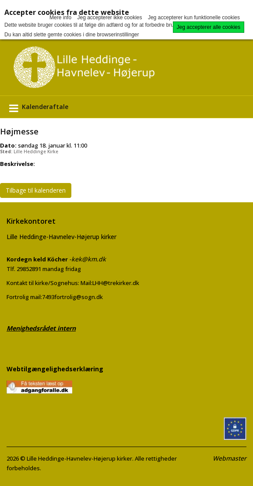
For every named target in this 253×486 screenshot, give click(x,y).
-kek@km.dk (87, 259)
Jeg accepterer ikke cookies (109, 17)
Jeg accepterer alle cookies (208, 27)
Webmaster (229, 458)
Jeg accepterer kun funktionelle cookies (194, 17)
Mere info (60, 17)
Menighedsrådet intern (41, 328)
